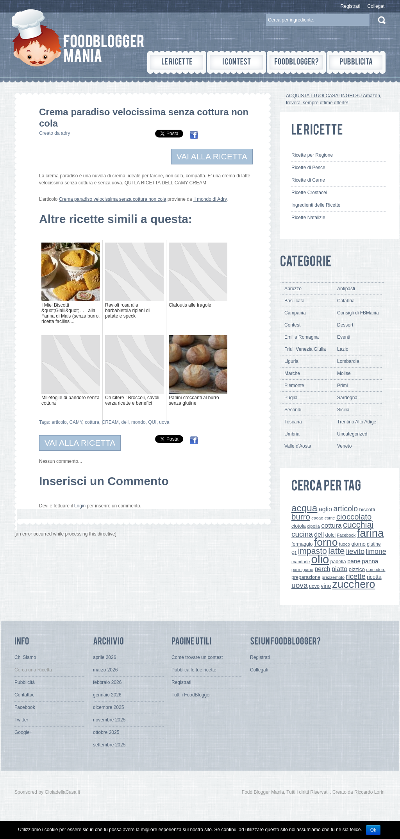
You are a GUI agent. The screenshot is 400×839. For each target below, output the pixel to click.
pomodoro (375, 569)
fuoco (344, 544)
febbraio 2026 (107, 682)
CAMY (75, 422)
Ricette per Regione (312, 155)
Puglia (290, 397)
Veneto (344, 446)
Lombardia (348, 361)
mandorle (300, 561)
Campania (295, 313)
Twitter (21, 720)
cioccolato (353, 516)
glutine (373, 544)
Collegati (376, 6)
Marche (292, 373)
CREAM (110, 422)
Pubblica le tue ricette (193, 670)
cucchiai (358, 525)
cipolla (313, 526)
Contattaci (25, 695)
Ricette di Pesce (308, 167)
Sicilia (343, 409)
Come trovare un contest (197, 657)
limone (376, 551)
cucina (302, 534)
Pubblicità (24, 682)
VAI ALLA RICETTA (212, 156)
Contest (292, 325)
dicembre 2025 (108, 707)
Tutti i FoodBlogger (191, 695)
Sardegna (347, 397)
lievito (355, 551)
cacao (317, 518)
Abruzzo (293, 288)
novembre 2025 (109, 720)
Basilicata (294, 300)
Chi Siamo (25, 657)
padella (338, 561)
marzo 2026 (105, 670)
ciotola (298, 526)
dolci (330, 535)
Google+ (23, 732)
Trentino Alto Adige (356, 422)
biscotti (367, 509)
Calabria (346, 300)
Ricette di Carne (308, 180)
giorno (358, 544)
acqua (304, 508)
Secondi (292, 409)
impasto (312, 550)
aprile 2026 (104, 657)
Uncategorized (352, 434)
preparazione (305, 577)
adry (65, 133)
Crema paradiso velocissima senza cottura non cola (112, 199)
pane (354, 561)
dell (125, 422)
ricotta (374, 577)
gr (293, 551)
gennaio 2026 (107, 695)
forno (326, 542)
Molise (344, 373)
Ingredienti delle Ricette (315, 205)
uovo (314, 586)
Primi (342, 385)
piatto (339, 568)
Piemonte (294, 385)
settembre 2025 (109, 745)
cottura (92, 422)
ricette (355, 576)
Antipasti (346, 288)
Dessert (345, 325)
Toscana (293, 422)
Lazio (342, 349)
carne (330, 518)
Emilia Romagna (301, 337)
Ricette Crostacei (309, 192)
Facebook (346, 535)
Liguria (291, 361)
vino (326, 586)
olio (320, 559)
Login (80, 506)
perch (322, 568)
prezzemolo (333, 577)
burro (300, 516)
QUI (152, 422)
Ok (373, 830)
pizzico (357, 569)
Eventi (343, 337)
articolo (59, 422)
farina (370, 533)
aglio (325, 508)
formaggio (301, 544)
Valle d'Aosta (297, 446)
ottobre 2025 (106, 732)
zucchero (353, 584)
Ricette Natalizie (308, 217)
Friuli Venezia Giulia (305, 349)
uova (164, 422)
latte (336, 551)
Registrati (351, 6)
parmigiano (302, 569)
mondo (138, 422)
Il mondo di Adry (210, 199)
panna (370, 561)
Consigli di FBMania (358, 313)
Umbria (292, 434)
